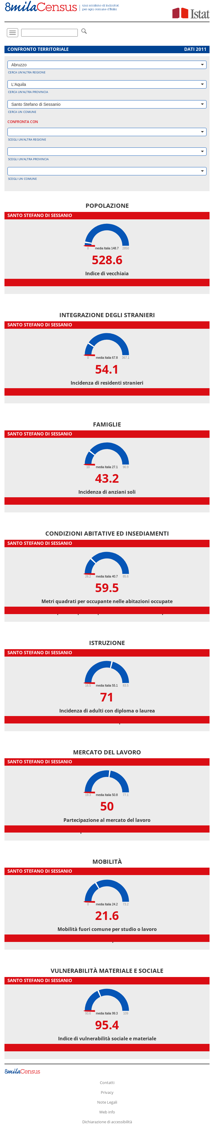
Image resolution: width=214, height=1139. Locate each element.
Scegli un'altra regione (27, 139)
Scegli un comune (22, 179)
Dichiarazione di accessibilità (107, 1121)
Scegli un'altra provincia (28, 159)
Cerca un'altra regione (27, 72)
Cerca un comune (22, 112)
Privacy (107, 1092)
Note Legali (107, 1102)
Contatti (107, 1082)
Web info (107, 1112)
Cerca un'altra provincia (28, 92)
